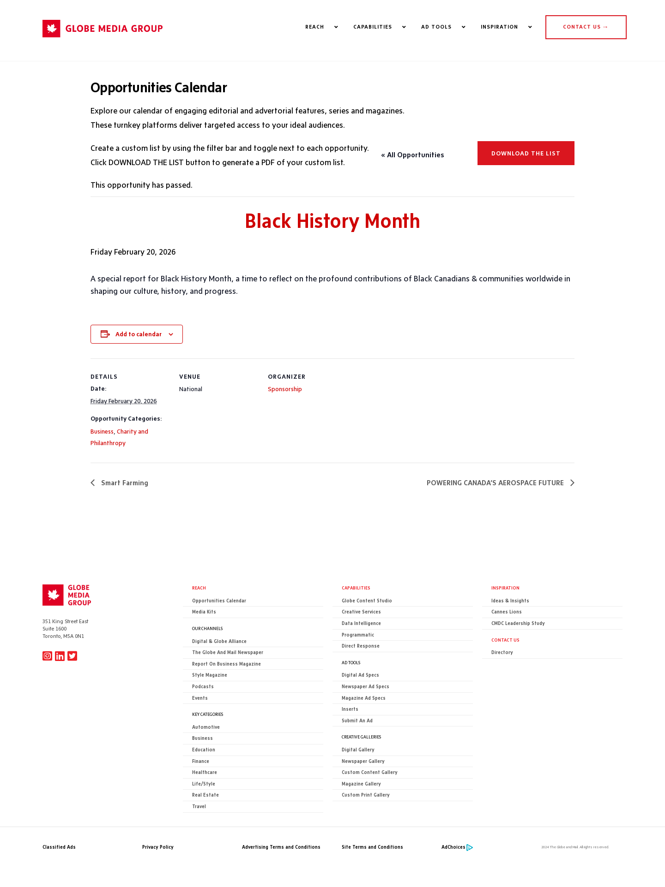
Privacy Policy (158, 847)
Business (102, 431)
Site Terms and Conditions (372, 847)
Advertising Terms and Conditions (281, 847)
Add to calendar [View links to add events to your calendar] (138, 334)
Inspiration (505, 588)
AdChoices (453, 847)
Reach (199, 588)
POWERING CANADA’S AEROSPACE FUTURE (496, 482)
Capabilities (356, 588)
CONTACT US (586, 26)
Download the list (526, 153)
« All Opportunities (412, 154)
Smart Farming (123, 482)
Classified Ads (59, 847)
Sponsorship (285, 389)
